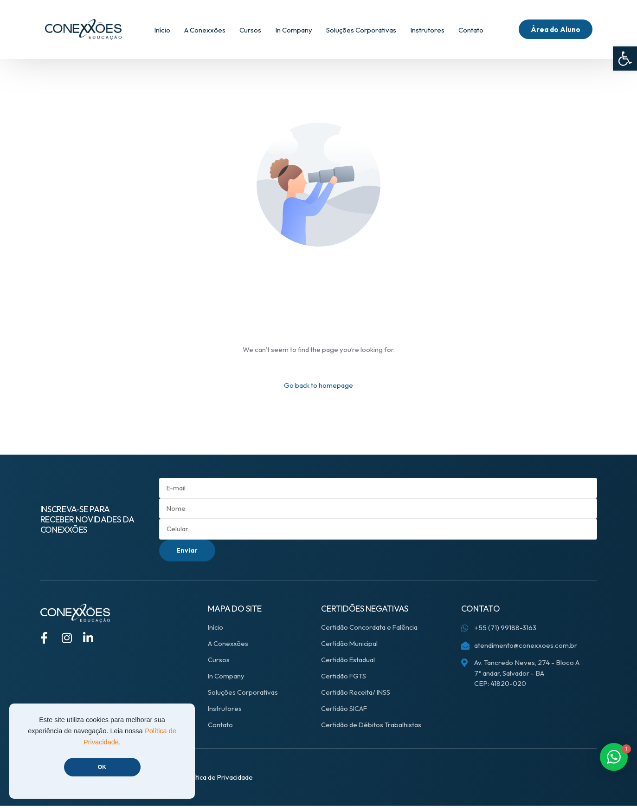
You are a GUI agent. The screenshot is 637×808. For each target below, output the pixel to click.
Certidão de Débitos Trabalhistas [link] (371, 727)
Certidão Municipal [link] (350, 645)
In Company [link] (226, 678)
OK (102, 767)
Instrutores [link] (225, 710)
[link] (625, 58)
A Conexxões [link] (228, 645)
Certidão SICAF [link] (344, 710)
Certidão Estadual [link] (348, 662)
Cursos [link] (219, 662)
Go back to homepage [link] (319, 385)
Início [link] (216, 629)
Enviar (188, 551)
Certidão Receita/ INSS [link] (356, 694)
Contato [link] (220, 727)
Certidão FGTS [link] (344, 678)
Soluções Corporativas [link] (243, 694)
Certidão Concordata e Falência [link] (370, 629)
